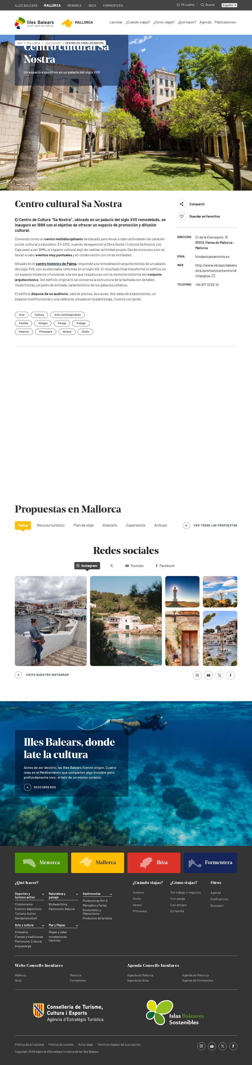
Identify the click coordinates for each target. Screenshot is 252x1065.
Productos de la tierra (97, 918)
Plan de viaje (84, 525)
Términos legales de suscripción (119, 1044)
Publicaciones (225, 22)
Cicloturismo (24, 904)
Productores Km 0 (95, 900)
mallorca (33, 43)
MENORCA (74, 5)
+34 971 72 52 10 (207, 284)
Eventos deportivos (28, 909)
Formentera (78, 980)
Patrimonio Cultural (28, 941)
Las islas (115, 22)
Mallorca (20, 975)
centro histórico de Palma (56, 263)
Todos (23, 525)
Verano (66, 331)
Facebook (165, 565)
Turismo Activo (25, 913)
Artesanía (21, 932)
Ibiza (18, 980)
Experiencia (135, 525)
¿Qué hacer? (187, 22)
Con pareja (177, 898)
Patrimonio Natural (62, 909)
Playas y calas (58, 932)
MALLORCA (52, 5)
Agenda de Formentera (197, 980)
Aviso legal (85, 1044)
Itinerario (110, 525)
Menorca (75, 975)
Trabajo (81, 323)
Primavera (45, 331)
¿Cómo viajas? (164, 22)
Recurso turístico (51, 525)
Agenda (205, 22)
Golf (34, 918)
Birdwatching (58, 904)
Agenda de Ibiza (138, 980)
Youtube (134, 565)
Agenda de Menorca (195, 975)
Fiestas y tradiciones (29, 937)
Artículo (160, 525)
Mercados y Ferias (95, 905)
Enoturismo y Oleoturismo (92, 911)
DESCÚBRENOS (45, 787)
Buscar (208, 4)
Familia (23, 323)
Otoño (85, 331)
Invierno (24, 331)
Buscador (217, 905)
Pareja (62, 323)
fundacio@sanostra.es (212, 256)
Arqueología (23, 946)
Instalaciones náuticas (58, 938)
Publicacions (219, 899)
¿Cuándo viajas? (138, 22)
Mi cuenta (185, 4)
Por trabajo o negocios (185, 892)
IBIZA (92, 5)
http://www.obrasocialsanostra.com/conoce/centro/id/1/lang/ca (216, 270)
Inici (20, 43)
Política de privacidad (29, 1044)
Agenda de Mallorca (140, 975)
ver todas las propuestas (215, 525)
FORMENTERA (113, 5)
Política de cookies (61, 1044)
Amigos (43, 323)
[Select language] (229, 5)
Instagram (86, 565)
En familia (177, 911)
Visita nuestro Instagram (47, 674)
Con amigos (178, 905)
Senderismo (23, 918)
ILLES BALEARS (26, 5)
